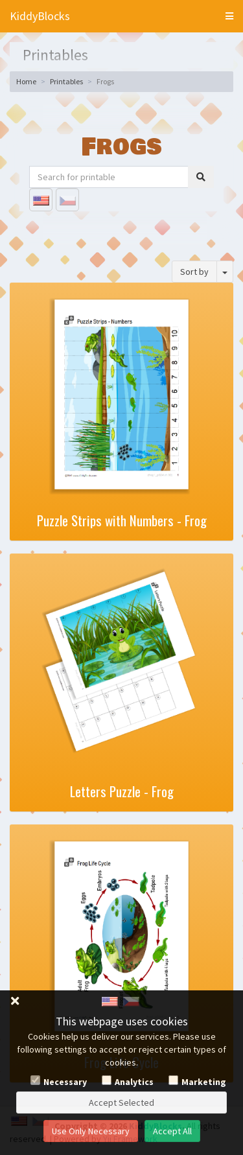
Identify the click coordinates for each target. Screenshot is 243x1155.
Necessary (65, 1082)
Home (26, 81)
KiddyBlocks (40, 15)
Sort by (194, 271)
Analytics (134, 1082)
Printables (66, 81)
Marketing (203, 1082)
